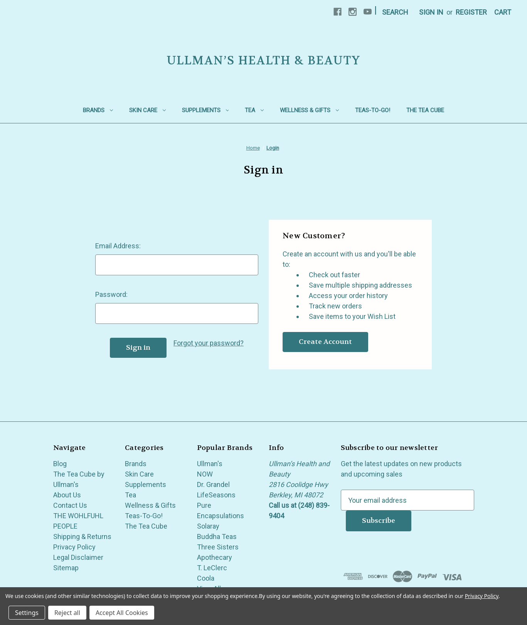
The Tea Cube (425, 110)
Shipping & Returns (82, 536)
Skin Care (147, 110)
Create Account (325, 341)
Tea (254, 110)
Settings (27, 612)
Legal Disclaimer (78, 557)
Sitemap (66, 568)
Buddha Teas (217, 536)
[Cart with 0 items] (503, 12)
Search (395, 12)
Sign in (431, 12)
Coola (205, 578)
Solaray (208, 526)
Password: (111, 294)
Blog (60, 464)
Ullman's (209, 464)
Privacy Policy (74, 547)
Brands (98, 110)
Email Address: (118, 246)
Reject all (67, 612)
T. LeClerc (212, 568)
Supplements (205, 110)
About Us (67, 495)
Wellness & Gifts (309, 110)
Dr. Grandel (213, 484)
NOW (205, 474)
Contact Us (70, 505)
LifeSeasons (216, 495)
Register (471, 12)
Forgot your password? (208, 343)
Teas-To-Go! (372, 110)
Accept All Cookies (122, 612)
